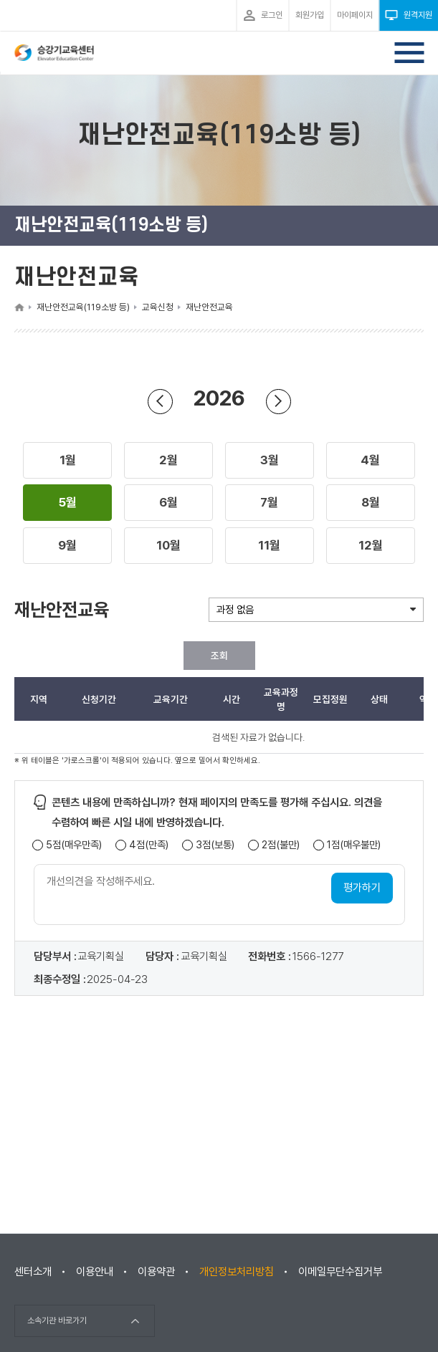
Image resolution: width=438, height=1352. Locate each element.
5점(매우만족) (74, 845)
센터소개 (33, 1271)
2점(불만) (281, 845)
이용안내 (94, 1271)
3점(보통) (215, 845)
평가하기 (362, 887)
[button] (67, 460)
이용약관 (156, 1271)
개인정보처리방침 (236, 1271)
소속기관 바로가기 (57, 1320)
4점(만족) (148, 845)
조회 (219, 655)
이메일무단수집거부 (340, 1271)
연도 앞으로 (278, 401)
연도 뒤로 (159, 401)
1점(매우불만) (354, 845)
